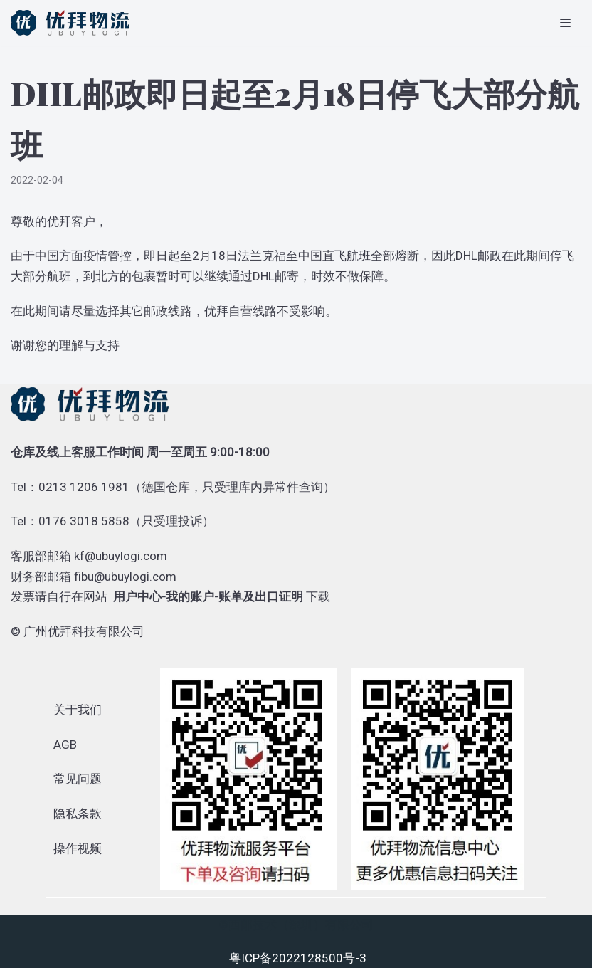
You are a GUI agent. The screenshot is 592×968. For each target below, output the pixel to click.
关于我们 (77, 710)
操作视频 (77, 848)
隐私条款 (77, 813)
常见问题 (77, 779)
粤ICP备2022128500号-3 (297, 958)
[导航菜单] (565, 22)
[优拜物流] (74, 23)
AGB (65, 744)
